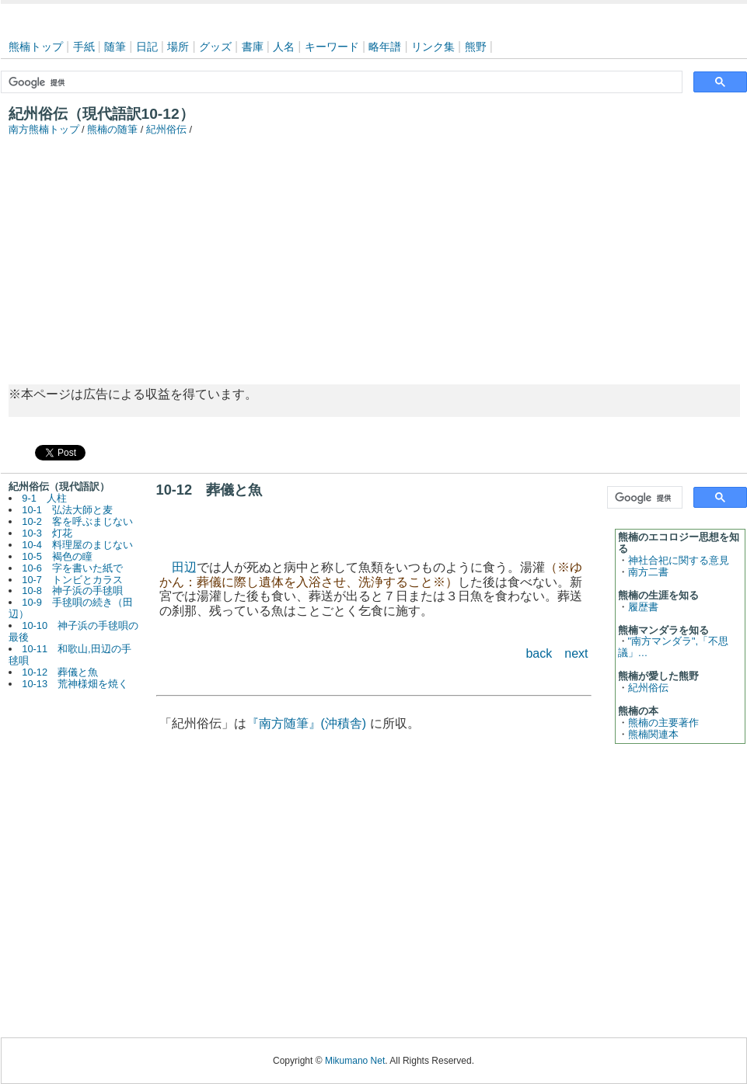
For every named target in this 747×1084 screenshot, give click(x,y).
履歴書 (643, 607)
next (576, 653)
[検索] (340, 82)
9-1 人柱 (44, 498)
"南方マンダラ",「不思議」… (673, 646)
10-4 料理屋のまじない (77, 545)
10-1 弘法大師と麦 (67, 510)
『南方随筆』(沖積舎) (306, 723)
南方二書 (648, 572)
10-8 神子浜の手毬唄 (72, 590)
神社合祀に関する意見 (678, 560)
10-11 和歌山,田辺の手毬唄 (70, 654)
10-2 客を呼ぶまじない (77, 521)
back (538, 653)
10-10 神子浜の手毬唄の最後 (74, 631)
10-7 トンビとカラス (72, 579)
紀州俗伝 (166, 129)
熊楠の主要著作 (663, 722)
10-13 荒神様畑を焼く (75, 684)
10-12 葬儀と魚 (60, 672)
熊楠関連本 (653, 734)
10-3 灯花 (47, 533)
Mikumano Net (355, 1060)
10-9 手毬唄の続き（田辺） (71, 608)
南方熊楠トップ (44, 129)
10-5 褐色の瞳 (57, 556)
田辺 (184, 567)
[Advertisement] (374, 252)
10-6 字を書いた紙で (72, 568)
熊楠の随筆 (112, 129)
